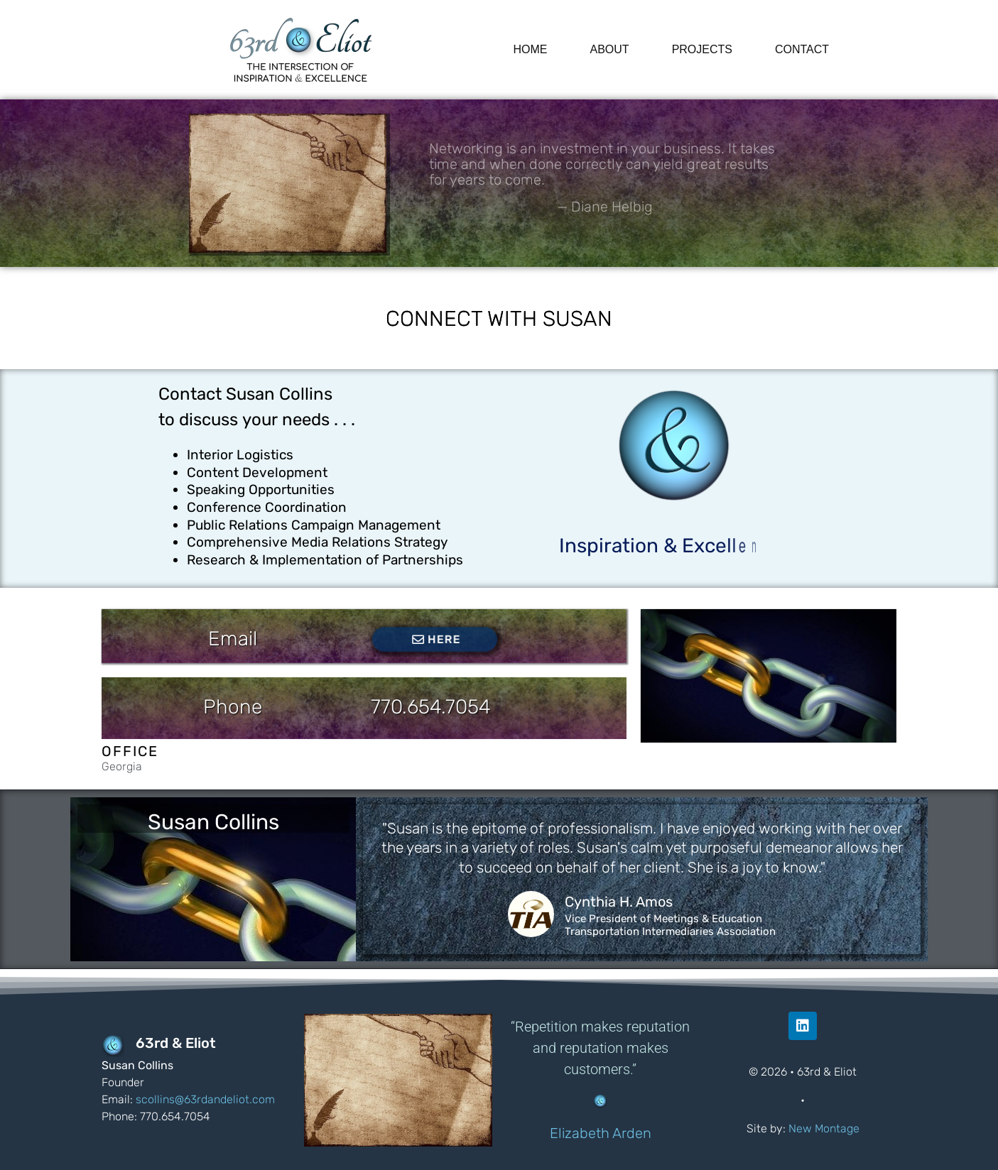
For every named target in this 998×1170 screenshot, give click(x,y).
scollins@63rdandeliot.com (205, 1099)
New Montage (823, 1128)
